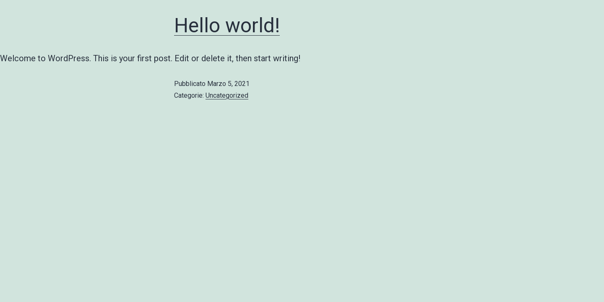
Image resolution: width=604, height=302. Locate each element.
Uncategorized (227, 95)
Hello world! (227, 25)
